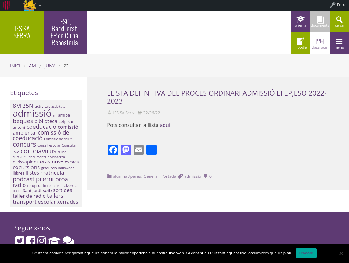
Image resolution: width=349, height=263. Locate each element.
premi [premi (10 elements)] (45, 178)
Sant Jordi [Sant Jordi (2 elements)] (32, 190)
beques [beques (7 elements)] (23, 121)
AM (32, 66)
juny (50, 66)
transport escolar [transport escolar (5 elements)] (34, 201)
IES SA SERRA (21, 31)
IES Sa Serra (124, 113)
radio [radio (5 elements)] (19, 185)
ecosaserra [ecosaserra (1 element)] (56, 157)
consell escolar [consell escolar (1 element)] (48, 145)
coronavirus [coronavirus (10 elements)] (39, 150)
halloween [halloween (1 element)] (66, 168)
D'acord (306, 253)
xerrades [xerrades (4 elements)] (67, 201)
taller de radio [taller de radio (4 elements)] (29, 195)
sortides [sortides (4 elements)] (62, 190)
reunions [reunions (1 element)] (54, 185)
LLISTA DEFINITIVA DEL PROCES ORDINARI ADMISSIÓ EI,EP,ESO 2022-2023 (216, 97)
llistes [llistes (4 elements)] (32, 172)
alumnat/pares (127, 176)
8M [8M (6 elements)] (17, 105)
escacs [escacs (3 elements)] (72, 161)
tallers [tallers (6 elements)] (55, 195)
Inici (15, 66)
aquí (165, 124)
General (150, 176)
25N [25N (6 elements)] (28, 105)
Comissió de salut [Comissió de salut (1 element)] (58, 139)
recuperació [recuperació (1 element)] (36, 185)
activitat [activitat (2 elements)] (42, 106)
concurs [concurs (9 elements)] (24, 144)
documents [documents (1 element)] (37, 157)
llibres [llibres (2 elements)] (18, 173)
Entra (341, 5)
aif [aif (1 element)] (55, 115)
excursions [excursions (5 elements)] (26, 167)
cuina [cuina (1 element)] (62, 152)
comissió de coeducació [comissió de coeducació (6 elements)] (41, 135)
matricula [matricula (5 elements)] (52, 172)
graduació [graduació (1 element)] (49, 168)
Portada (168, 176)
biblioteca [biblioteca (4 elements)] (45, 121)
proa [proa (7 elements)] (61, 179)
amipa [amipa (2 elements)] (64, 115)
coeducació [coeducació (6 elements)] (41, 126)
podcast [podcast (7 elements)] (24, 179)
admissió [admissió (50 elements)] (32, 113)
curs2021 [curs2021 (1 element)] (20, 157)
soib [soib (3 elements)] (47, 190)
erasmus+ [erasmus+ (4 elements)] (51, 161)
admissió (192, 176)
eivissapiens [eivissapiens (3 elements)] (26, 161)
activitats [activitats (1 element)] (58, 106)
